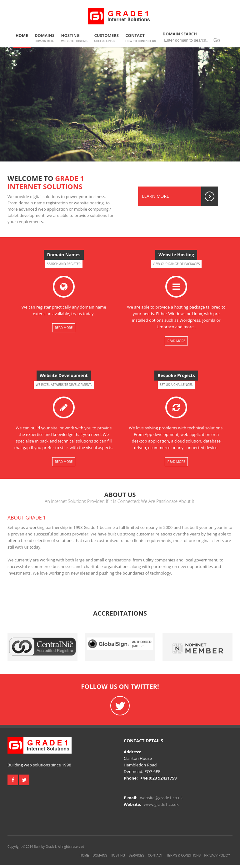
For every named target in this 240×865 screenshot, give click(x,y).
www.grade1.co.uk (161, 804)
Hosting (74, 38)
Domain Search (193, 37)
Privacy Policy (217, 855)
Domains (44, 38)
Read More (63, 327)
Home (22, 38)
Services (136, 855)
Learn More (180, 196)
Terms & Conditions (183, 855)
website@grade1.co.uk (161, 798)
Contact (140, 38)
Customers (106, 38)
